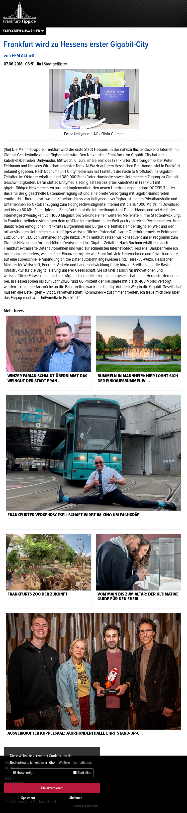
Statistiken (82, 772)
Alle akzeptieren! (52, 788)
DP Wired (92, 806)
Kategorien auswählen (21, 31)
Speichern (28, 798)
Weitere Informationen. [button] (75, 762)
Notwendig (23, 772)
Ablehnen (75, 798)
